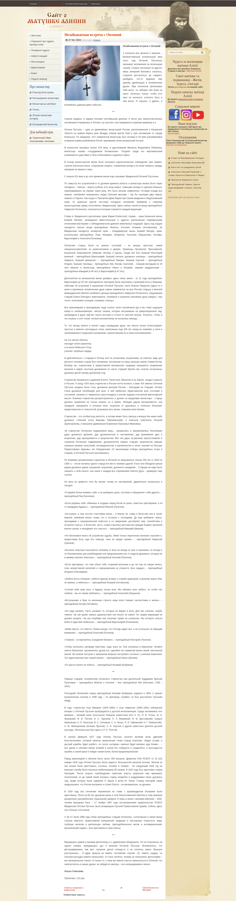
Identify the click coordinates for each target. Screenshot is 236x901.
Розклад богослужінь (43, 92)
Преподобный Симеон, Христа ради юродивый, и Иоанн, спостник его (184, 187)
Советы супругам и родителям (73, 889)
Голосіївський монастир (76, 4)
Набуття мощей (39, 56)
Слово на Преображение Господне (187, 158)
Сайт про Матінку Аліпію (57, 20)
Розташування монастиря (45, 98)
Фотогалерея (37, 62)
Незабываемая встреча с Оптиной (93, 35)
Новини (96, 40)
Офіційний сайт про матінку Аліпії (183, 197)
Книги (34, 73)
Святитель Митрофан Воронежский (187, 163)
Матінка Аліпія (194, 71)
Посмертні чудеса (40, 50)
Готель (35, 109)
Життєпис (36, 35)
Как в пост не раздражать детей (186, 167)
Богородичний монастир (44, 124)
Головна (33, 4)
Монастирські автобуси (44, 104)
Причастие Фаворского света (184, 180)
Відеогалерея (38, 67)
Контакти (95, 4)
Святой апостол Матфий (151, 889)
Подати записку (39, 79)
